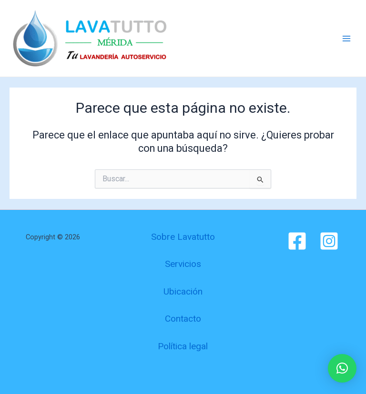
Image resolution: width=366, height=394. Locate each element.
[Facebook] (297, 241)
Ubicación (183, 291)
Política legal (183, 346)
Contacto (183, 318)
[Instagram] (329, 241)
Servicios (183, 263)
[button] (342, 368)
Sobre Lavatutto (183, 236)
